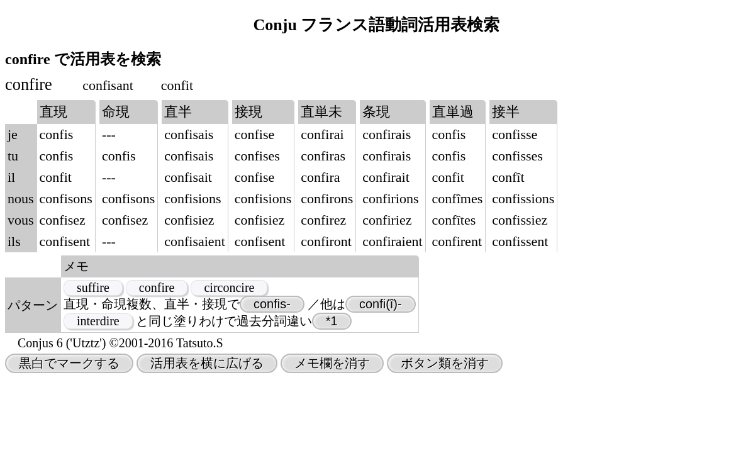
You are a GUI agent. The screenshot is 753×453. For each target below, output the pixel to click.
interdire (98, 321)
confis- (272, 304)
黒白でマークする (69, 363)
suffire (93, 287)
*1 (332, 321)
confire (157, 287)
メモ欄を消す (332, 363)
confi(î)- (380, 304)
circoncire (229, 287)
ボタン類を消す (445, 363)
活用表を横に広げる (207, 363)
